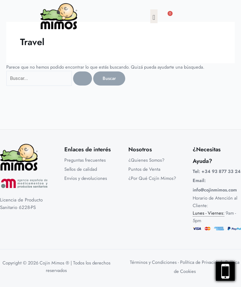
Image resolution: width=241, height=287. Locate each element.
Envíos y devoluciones (85, 178)
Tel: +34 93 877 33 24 (217, 171)
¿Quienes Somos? (146, 160)
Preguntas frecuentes (85, 160)
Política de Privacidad (201, 262)
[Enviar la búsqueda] (82, 78)
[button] (154, 16)
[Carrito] (170, 17)
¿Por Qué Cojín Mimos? (152, 178)
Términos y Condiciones (153, 262)
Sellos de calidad (80, 169)
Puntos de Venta (144, 169)
